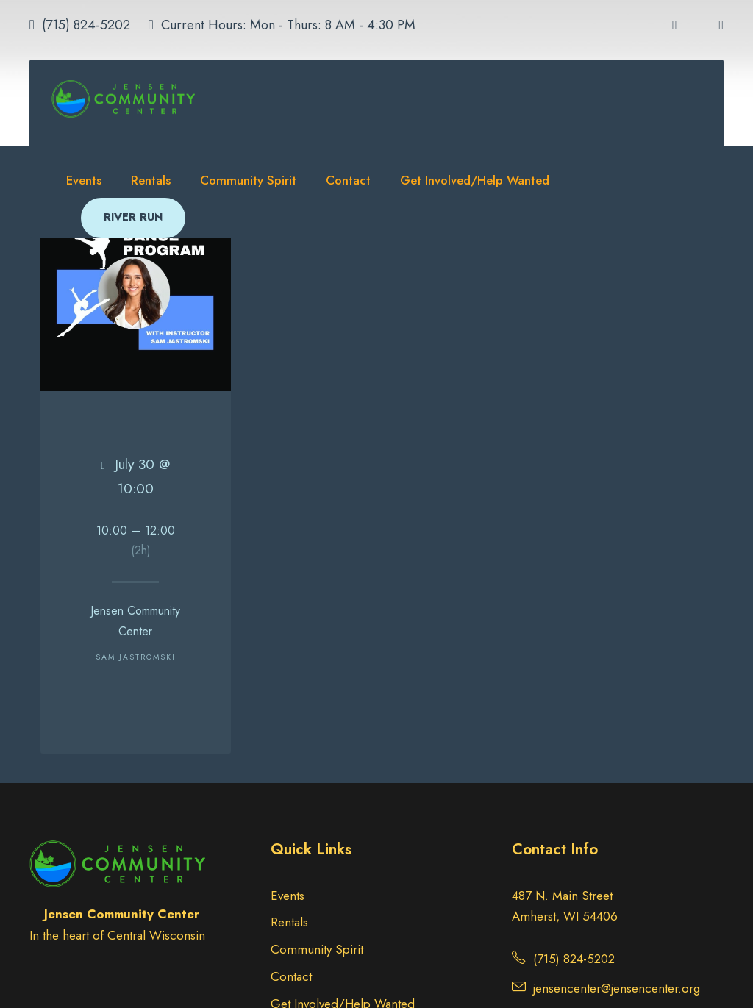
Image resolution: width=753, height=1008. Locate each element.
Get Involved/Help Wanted (474, 180)
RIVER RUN (133, 217)
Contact (348, 180)
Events (83, 180)
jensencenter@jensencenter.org (616, 988)
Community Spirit (248, 180)
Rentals (151, 180)
